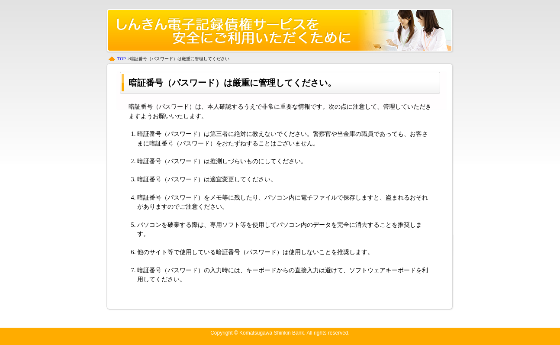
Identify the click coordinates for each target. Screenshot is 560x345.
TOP (121, 58)
